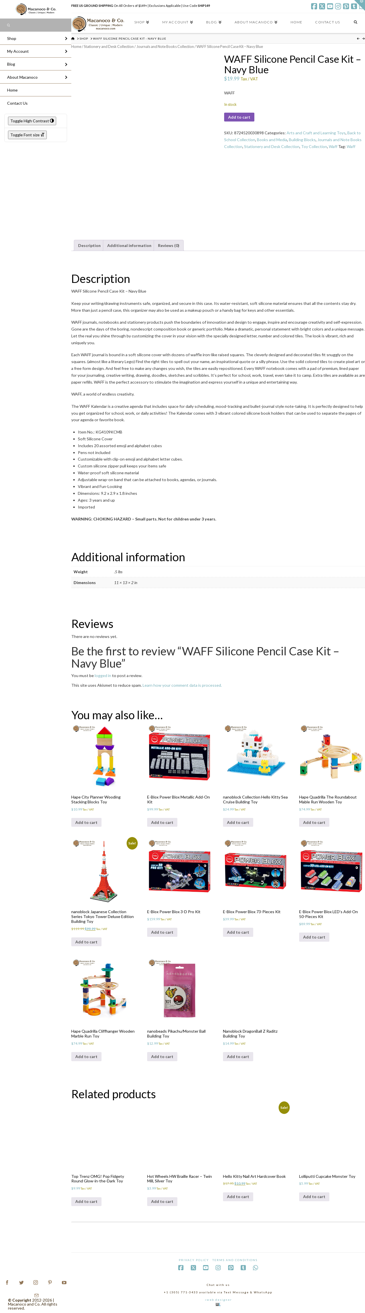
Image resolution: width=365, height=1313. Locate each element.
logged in (103, 675)
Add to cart (239, 117)
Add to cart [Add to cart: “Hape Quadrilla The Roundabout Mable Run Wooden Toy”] (314, 822)
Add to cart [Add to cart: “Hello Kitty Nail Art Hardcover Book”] (238, 1196)
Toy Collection (314, 146)
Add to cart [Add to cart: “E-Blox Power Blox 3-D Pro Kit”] (162, 932)
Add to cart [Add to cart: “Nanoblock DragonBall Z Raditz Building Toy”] (238, 1056)
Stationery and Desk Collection (109, 46)
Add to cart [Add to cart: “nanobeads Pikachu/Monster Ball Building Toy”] (162, 1056)
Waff (333, 146)
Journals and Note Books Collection (165, 46)
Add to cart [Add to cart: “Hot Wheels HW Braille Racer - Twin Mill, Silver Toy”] (162, 1201)
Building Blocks (302, 139)
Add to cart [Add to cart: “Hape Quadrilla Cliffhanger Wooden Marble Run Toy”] (86, 1056)
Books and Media (272, 139)
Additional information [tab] (129, 245)
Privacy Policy (194, 1260)
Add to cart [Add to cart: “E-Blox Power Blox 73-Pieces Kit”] (238, 932)
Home (76, 46)
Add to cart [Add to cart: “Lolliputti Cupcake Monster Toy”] (314, 1196)
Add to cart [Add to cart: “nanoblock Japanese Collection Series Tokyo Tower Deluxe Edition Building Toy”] (86, 941)
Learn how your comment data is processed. (182, 685)
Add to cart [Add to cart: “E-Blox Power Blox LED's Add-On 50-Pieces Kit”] (314, 937)
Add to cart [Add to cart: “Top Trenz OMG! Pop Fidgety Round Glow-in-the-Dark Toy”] (86, 1201)
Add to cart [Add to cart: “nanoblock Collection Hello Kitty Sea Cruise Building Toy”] (238, 822)
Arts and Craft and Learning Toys (316, 132)
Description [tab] (89, 245)
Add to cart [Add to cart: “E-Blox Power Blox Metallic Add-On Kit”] (162, 822)
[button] (359, 5)
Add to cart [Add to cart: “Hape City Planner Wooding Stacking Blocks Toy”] (86, 822)
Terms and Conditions (234, 1260)
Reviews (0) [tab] (168, 245)
